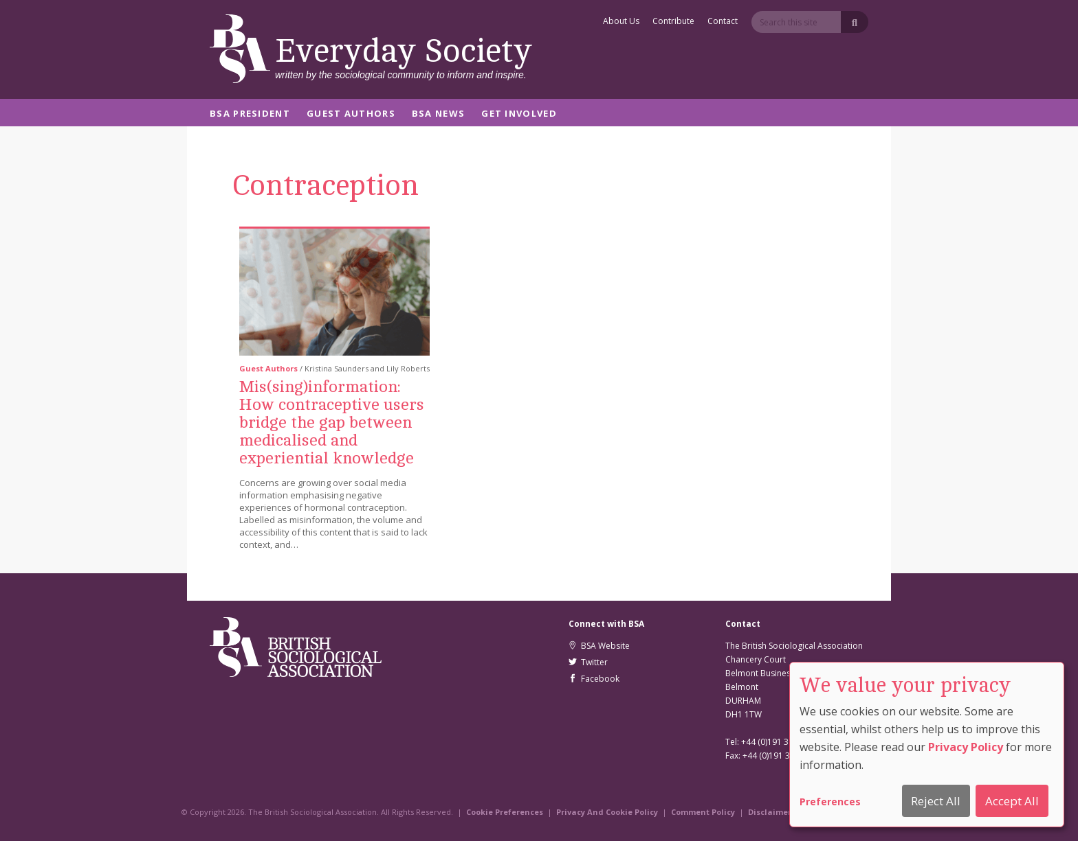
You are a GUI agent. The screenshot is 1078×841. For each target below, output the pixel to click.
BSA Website (599, 646)
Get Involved (519, 114)
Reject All (935, 801)
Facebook (594, 678)
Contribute (673, 22)
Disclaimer (769, 812)
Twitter (588, 662)
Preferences (830, 801)
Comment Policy (703, 812)
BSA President (250, 114)
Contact (722, 22)
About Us (621, 22)
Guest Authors (351, 114)
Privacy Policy (965, 746)
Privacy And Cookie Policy (607, 812)
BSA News (438, 114)
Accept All (1012, 801)
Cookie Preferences (504, 812)
